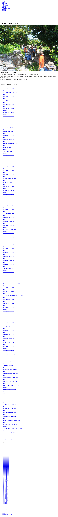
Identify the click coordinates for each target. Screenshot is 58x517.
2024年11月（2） (6, 459)
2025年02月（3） (6, 456)
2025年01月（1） (6, 457)
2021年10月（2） (6, 493)
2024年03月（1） (6, 464)
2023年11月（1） (6, 468)
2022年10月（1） (6, 481)
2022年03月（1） (6, 488)
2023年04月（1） (6, 475)
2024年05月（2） (6, 462)
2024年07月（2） (6, 461)
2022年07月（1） (6, 484)
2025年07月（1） (6, 451)
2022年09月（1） (6, 482)
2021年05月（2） (6, 494)
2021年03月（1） (6, 496)
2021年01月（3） (6, 498)
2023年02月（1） (6, 477)
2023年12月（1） (6, 467)
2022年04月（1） (6, 487)
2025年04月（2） (6, 454)
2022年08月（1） (6, 483)
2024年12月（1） (6, 458)
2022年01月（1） (6, 490)
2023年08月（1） (6, 471)
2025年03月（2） (6, 455)
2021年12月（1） (6, 491)
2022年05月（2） (6, 486)
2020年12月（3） (6, 499)
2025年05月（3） (6, 453)
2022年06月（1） (6, 485)
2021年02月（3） (6, 497)
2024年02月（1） (6, 465)
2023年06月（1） (6, 473)
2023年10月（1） (6, 469)
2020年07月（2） (6, 503)
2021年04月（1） (6, 495)
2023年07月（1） (6, 472)
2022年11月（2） (6, 480)
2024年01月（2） (6, 466)
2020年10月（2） (6, 501)
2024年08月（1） (6, 460)
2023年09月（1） (6, 470)
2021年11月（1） (6, 492)
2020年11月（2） (6, 500)
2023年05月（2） (6, 474)
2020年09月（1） (6, 502)
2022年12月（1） (6, 479)
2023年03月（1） (6, 476)
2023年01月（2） (6, 478)
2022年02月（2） (6, 489)
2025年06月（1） (6, 452)
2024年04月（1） (6, 463)
